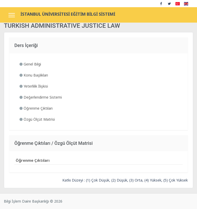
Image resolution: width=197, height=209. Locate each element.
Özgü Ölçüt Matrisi (37, 119)
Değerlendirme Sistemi (40, 97)
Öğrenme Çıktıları (36, 108)
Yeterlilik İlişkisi (33, 86)
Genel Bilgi (30, 64)
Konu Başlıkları (33, 75)
